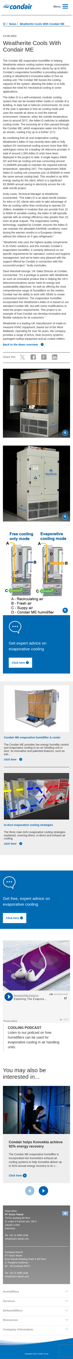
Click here (29, 663)
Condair (17, 6)
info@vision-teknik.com (17, 1239)
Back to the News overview (23, 344)
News (12, 23)
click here (13, 759)
